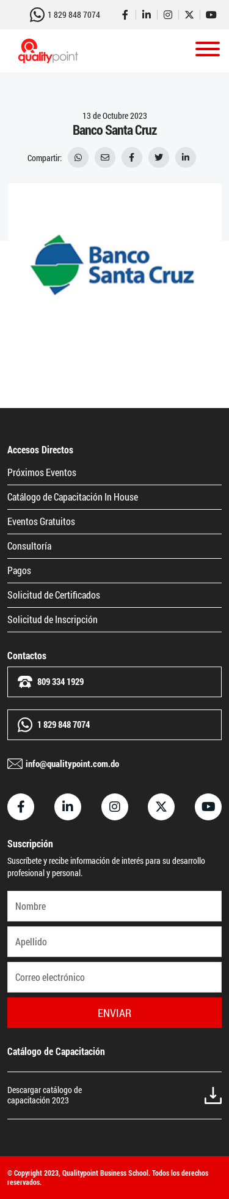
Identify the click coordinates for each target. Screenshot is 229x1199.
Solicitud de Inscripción (52, 619)
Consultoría (29, 545)
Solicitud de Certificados (53, 594)
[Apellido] (114, 941)
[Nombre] (114, 906)
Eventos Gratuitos (41, 521)
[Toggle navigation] (207, 50)
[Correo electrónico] (114, 977)
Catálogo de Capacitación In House (72, 496)
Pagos (19, 570)
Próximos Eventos (41, 472)
